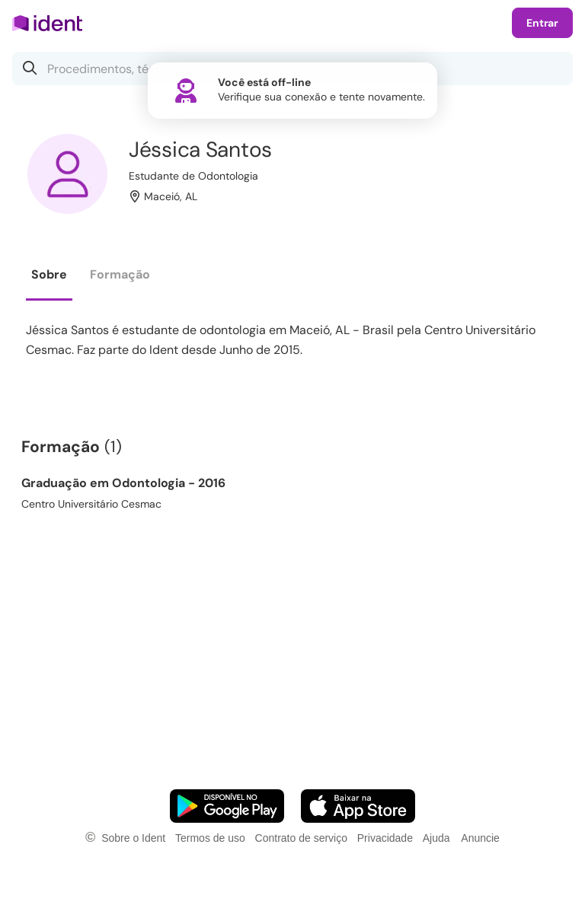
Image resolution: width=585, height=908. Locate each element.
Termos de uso (210, 838)
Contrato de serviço (301, 838)
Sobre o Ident (133, 838)
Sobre (49, 274)
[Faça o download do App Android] (227, 806)
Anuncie (480, 838)
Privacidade (385, 838)
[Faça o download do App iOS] (358, 806)
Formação (120, 274)
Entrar (542, 23)
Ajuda (436, 838)
